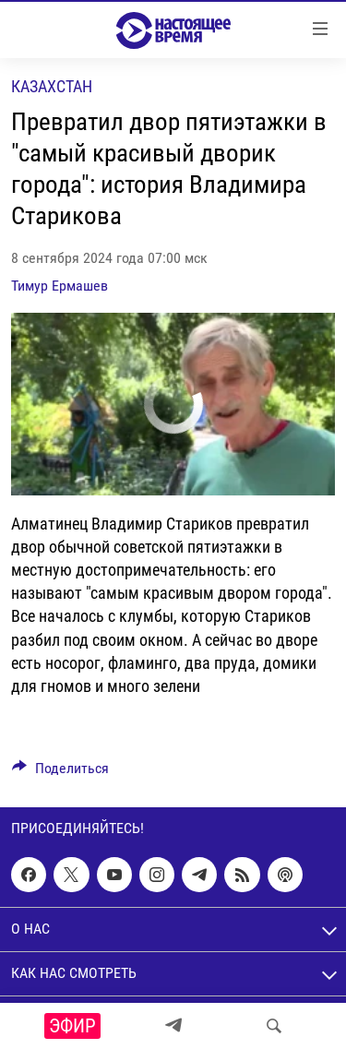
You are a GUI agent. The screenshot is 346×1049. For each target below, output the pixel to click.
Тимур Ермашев (59, 285)
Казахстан (51, 86)
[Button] (60, 773)
